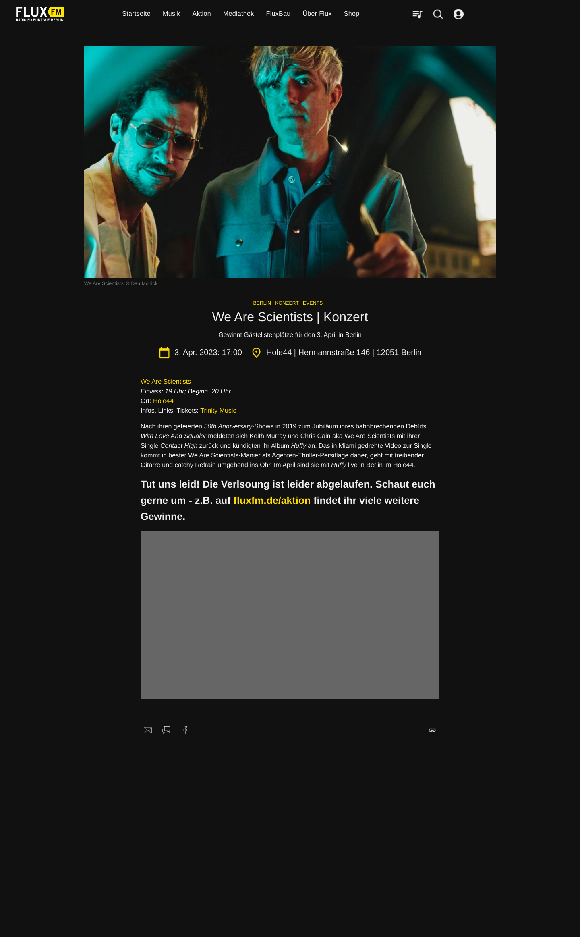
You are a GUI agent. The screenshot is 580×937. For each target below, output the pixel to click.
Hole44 (163, 401)
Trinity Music (218, 410)
